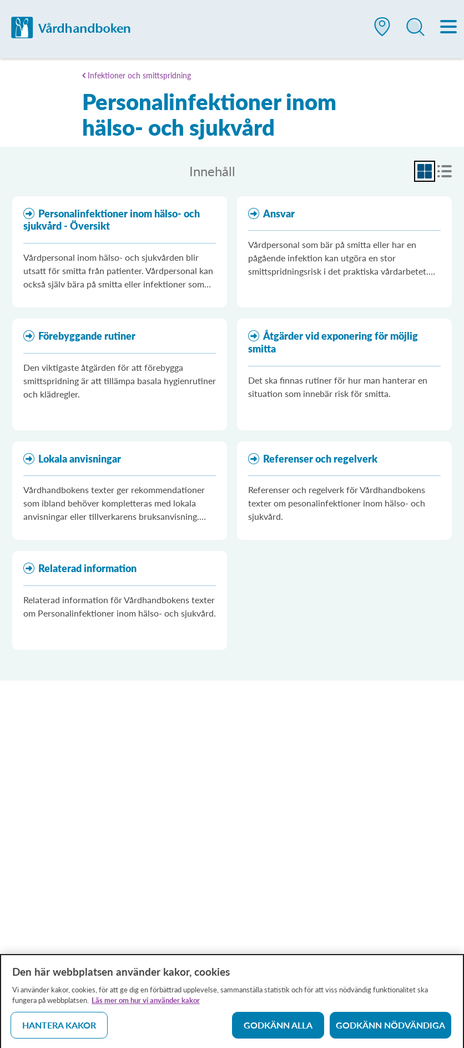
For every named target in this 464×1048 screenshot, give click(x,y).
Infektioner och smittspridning (139, 75)
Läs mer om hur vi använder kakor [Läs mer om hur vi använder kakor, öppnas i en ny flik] (146, 1004)
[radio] (424, 171)
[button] (382, 31)
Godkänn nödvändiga (390, 1029)
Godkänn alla (278, 1029)
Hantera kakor (59, 1029)
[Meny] (449, 27)
